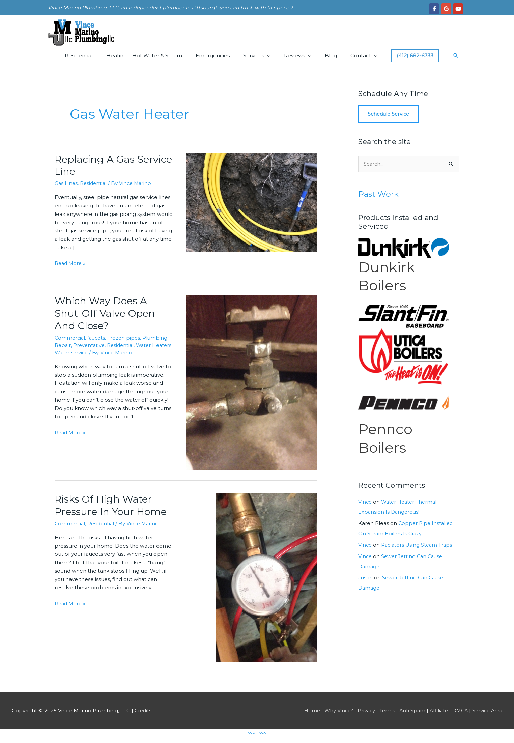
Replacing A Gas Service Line (115, 164)
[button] (456, 54)
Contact (360, 54)
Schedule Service (390, 113)
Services (253, 54)
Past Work (379, 193)
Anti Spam (407, 709)
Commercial (70, 337)
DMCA (457, 709)
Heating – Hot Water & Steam (144, 54)
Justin (365, 577)
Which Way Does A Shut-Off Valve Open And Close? (107, 312)
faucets (98, 337)
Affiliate (435, 709)
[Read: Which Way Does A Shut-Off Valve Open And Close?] (252, 381)
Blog (331, 54)
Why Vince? (332, 709)
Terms (382, 709)
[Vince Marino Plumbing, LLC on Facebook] (434, 7)
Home (304, 709)
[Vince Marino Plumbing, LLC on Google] (446, 7)
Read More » (71, 262)
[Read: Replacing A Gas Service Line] (252, 201)
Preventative (90, 344)
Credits (143, 709)
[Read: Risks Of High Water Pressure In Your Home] (266, 576)
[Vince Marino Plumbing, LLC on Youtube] (458, 7)
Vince (365, 501)
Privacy (360, 709)
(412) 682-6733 (415, 54)
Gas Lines (66, 182)
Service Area (486, 709)
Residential (79, 54)
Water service (95, 351)
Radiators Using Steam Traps (418, 544)
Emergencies (213, 54)
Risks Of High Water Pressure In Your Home (112, 504)
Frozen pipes (127, 337)
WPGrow (257, 731)
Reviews (294, 54)
